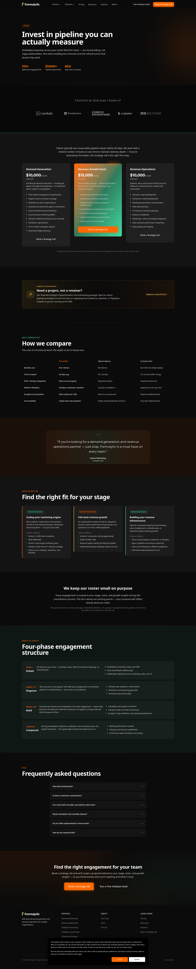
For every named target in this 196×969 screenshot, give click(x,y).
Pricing (81, 4)
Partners (104, 4)
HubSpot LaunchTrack (71, 932)
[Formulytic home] (31, 4)
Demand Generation (70, 918)
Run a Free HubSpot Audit (114, 886)
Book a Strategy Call (163, 4)
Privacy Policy (169, 960)
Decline (137, 959)
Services (56, 4)
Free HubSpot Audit (141, 4)
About (115, 4)
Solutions (70, 4)
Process (104, 927)
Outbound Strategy (69, 936)
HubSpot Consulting (70, 927)
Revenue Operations (70, 923)
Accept (120, 959)
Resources (92, 4)
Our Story (105, 918)
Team (103, 923)
